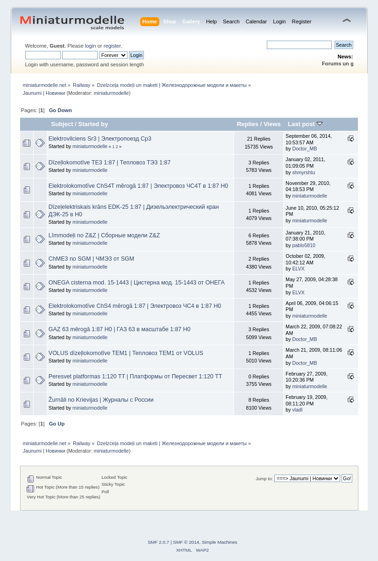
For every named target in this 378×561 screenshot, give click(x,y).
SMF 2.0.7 (158, 542)
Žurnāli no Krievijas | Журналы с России (101, 400)
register (112, 46)
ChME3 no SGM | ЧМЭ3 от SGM (91, 259)
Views (272, 124)
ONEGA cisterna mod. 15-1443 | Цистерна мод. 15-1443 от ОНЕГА (137, 282)
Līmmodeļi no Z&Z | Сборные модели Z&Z (104, 235)
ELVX (298, 268)
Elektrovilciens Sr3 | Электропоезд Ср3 (100, 138)
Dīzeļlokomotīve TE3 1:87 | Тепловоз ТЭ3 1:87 (110, 162)
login (90, 46)
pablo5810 (303, 245)
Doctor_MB (304, 148)
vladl (297, 409)
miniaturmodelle (110, 93)
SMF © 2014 (186, 542)
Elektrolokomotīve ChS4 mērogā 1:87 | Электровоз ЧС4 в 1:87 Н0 (135, 306)
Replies (247, 124)
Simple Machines (219, 542)
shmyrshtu (303, 172)
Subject (62, 124)
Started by (93, 124)
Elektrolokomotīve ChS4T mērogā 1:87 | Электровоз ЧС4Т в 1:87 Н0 (138, 186)
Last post (305, 124)
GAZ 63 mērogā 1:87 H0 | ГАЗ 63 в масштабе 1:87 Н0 (120, 329)
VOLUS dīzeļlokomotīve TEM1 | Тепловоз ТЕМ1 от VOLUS (126, 353)
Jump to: (264, 478)
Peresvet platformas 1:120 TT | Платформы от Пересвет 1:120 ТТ (135, 376)
